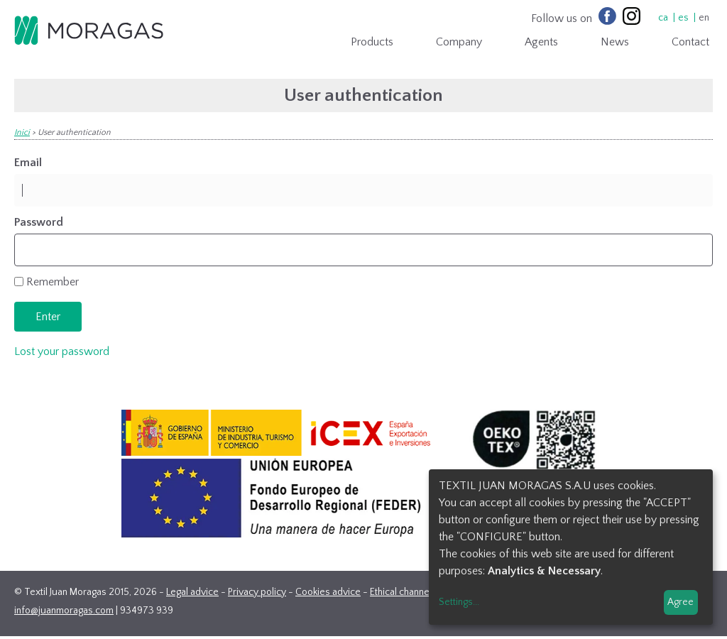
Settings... (459, 602)
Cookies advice (328, 592)
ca (663, 17)
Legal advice (192, 592)
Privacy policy (257, 592)
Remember (52, 281)
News (615, 42)
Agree (680, 602)
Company (459, 42)
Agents (541, 42)
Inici (22, 132)
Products (372, 42)
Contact (690, 42)
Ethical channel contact (417, 592)
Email (28, 162)
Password (38, 222)
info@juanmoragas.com (64, 610)
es (683, 17)
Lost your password (61, 351)
